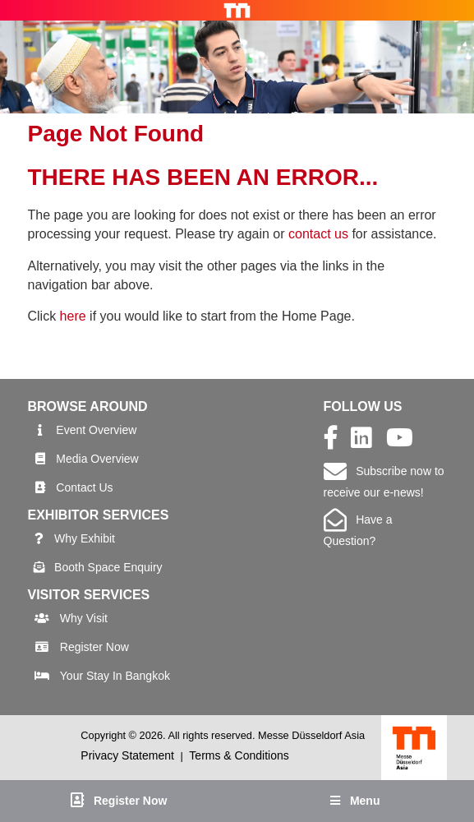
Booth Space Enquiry (108, 567)
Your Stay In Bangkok (115, 675)
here (73, 316)
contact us (318, 234)
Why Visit (84, 618)
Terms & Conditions (238, 755)
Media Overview (97, 458)
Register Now (94, 646)
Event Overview (96, 429)
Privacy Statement (127, 755)
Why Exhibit (84, 538)
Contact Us (84, 487)
